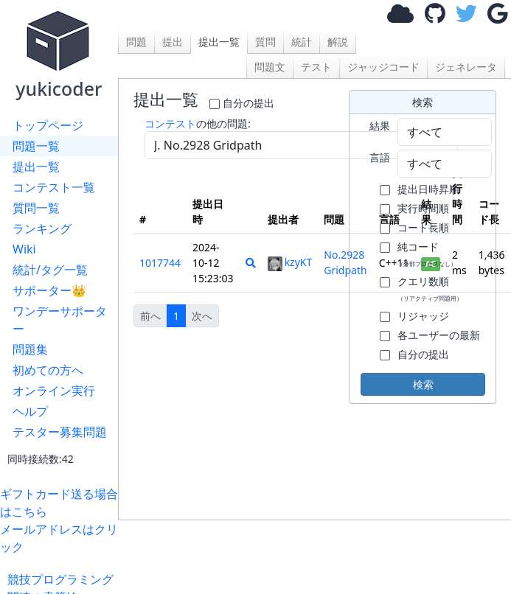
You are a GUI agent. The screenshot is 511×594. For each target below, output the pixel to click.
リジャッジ (423, 316)
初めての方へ (48, 370)
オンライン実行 (54, 390)
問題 (136, 42)
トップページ (48, 125)
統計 (301, 42)
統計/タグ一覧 (50, 270)
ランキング (42, 228)
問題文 (269, 67)
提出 (172, 42)
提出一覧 (36, 166)
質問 (265, 42)
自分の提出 (248, 103)
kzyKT (290, 262)
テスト (316, 67)
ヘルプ (30, 411)
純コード (426, 254)
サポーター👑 (49, 290)
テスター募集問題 (60, 432)
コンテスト (170, 123)
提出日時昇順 (428, 189)
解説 (337, 42)
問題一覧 (36, 146)
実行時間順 (423, 208)
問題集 (30, 349)
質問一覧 (36, 208)
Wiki (24, 249)
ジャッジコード (383, 67)
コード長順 (423, 227)
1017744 (160, 263)
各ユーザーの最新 (438, 335)
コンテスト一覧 (54, 187)
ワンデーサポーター (60, 320)
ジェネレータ (466, 67)
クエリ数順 (429, 288)
